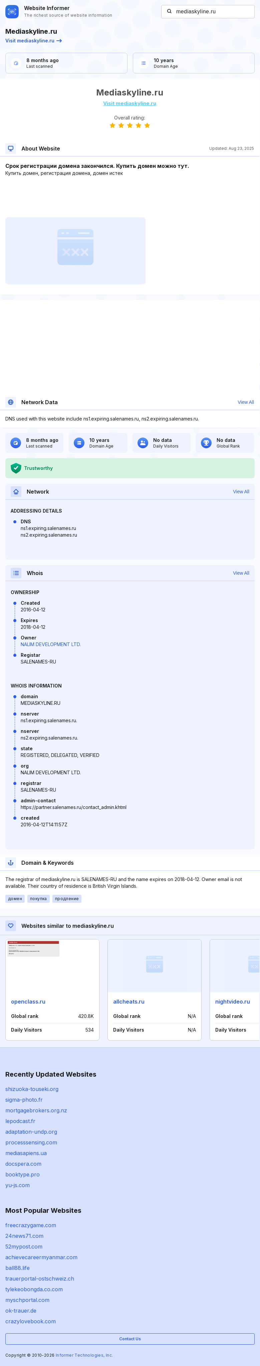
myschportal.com (27, 1300)
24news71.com (24, 1236)
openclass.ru (28, 1001)
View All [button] (246, 402)
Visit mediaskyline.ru (33, 40)
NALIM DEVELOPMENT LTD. (51, 644)
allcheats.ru (129, 1001)
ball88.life (17, 1268)
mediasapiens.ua (26, 1153)
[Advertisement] (129, 197)
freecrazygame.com (30, 1225)
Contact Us (130, 1338)
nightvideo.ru (232, 1001)
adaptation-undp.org (31, 1131)
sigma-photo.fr (24, 1099)
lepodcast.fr (20, 1121)
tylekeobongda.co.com (34, 1289)
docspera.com (23, 1163)
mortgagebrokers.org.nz (36, 1110)
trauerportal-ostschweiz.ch (39, 1278)
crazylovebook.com (30, 1321)
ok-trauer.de (20, 1310)
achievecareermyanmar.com (41, 1257)
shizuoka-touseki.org (31, 1089)
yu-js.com (17, 1185)
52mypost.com (23, 1246)
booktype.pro (22, 1174)
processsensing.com (31, 1142)
